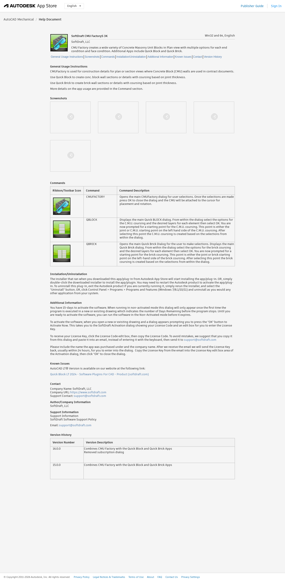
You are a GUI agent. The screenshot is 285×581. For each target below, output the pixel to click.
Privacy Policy (82, 577)
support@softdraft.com (200, 340)
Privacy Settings (190, 577)
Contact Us (171, 577)
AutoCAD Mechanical (19, 19)
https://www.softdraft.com (88, 392)
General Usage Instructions (67, 56)
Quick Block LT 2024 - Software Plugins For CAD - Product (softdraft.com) (99, 374)
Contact (197, 56)
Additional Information (160, 56)
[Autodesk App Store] (30, 6)
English (74, 6)
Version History (213, 56)
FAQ (159, 577)
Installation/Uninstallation (131, 56)
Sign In (276, 6)
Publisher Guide (252, 6)
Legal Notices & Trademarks (109, 577)
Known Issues (183, 56)
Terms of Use (136, 577)
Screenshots (92, 56)
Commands (108, 56)
